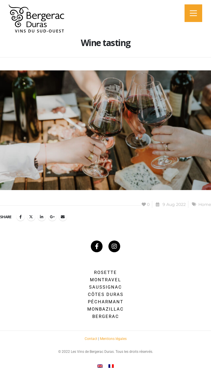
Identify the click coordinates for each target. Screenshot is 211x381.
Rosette (105, 272)
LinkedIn (42, 217)
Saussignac (105, 287)
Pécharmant (105, 301)
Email (63, 217)
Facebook (20, 217)
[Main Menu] (193, 13)
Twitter (31, 217)
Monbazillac (105, 309)
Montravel (105, 279)
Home (204, 204)
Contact (91, 339)
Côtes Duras (105, 294)
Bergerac (105, 316)
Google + (52, 217)
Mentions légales (113, 339)
